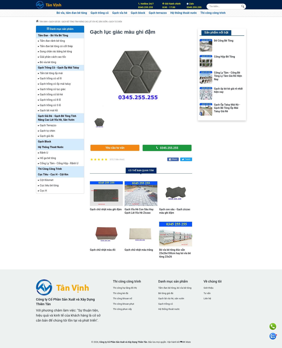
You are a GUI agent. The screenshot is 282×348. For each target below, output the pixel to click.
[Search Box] (243, 6)
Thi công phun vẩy (122, 309)
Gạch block (138, 13)
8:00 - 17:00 (172, 5)
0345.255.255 (148, 5)
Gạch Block (44, 141)
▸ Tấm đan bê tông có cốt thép (55, 46)
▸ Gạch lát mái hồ (48, 110)
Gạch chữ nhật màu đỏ (102, 249)
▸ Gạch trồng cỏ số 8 (50, 78)
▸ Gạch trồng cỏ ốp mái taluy (54, 83)
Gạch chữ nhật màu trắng (139, 249)
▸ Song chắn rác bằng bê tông (55, 51)
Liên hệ (207, 298)
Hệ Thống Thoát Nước (50, 147)
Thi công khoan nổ (122, 298)
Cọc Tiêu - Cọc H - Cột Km (53, 174)
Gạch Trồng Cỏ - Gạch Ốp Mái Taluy (58, 67)
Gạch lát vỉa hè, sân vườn (171, 298)
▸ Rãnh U (43, 152)
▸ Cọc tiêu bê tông (48, 185)
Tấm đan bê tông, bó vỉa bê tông (174, 287)
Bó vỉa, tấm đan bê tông (71, 13)
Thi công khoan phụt (123, 303)
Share (173, 159)
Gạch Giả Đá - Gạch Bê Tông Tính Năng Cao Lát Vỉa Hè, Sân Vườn (57, 118)
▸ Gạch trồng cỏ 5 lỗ (49, 105)
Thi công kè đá (120, 293)
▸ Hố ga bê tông (47, 158)
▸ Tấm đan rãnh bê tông (51, 40)
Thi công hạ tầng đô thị (125, 287)
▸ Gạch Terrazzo (47, 125)
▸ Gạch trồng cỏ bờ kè (50, 94)
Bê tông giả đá (165, 293)
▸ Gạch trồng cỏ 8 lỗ (49, 99)
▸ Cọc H (42, 190)
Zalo (194, 5)
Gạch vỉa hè (119, 13)
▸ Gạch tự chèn (46, 130)
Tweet (186, 159)
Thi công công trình (213, 13)
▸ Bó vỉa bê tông (47, 62)
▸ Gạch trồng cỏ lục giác (51, 89)
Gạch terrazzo (158, 13)
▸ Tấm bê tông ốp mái (50, 73)
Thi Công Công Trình (50, 168)
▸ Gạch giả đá (46, 136)
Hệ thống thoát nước (183, 13)
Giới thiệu (208, 287)
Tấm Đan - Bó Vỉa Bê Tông (53, 35)
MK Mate (186, 342)
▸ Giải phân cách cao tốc (52, 56)
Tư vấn (207, 293)
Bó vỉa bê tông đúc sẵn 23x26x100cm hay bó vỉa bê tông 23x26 (175, 253)
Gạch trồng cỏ (100, 13)
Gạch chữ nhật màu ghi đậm (106, 209)
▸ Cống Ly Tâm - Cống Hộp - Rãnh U (58, 163)
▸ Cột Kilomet (45, 180)
